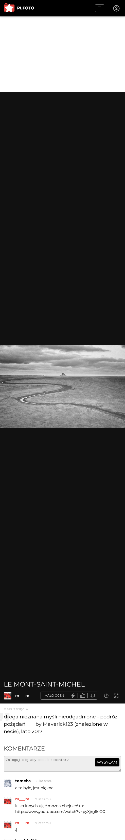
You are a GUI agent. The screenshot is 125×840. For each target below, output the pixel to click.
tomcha (23, 783)
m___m (22, 695)
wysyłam (107, 762)
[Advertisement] (62, 54)
